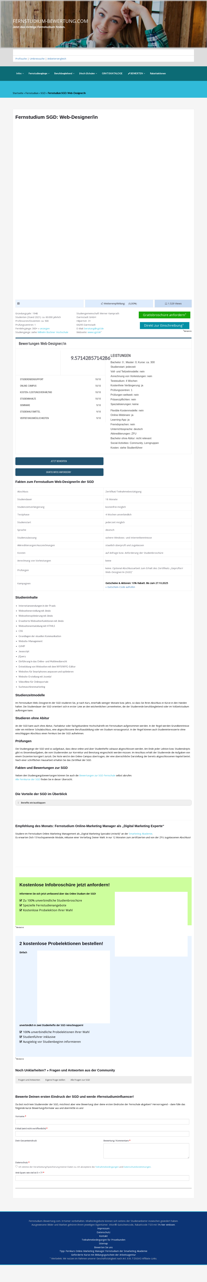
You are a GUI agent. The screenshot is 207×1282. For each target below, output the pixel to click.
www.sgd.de (95, 333)
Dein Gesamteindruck (26, 1156)
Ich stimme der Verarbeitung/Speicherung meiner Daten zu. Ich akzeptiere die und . (85, 1182)
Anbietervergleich (58, 59)
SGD (43, 93)
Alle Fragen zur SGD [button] (80, 1094)
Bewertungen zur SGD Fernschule (100, 784)
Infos (20, 74)
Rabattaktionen (158, 74)
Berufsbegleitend (64, 74)
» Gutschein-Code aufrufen (120, 592)
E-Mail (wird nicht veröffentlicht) (31, 1143)
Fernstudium (32, 93)
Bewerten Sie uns (103, 1263)
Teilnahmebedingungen (110, 1182)
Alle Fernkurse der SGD (28, 788)
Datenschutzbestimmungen (142, 1182)
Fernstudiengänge (39, 74)
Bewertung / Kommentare (118, 1156)
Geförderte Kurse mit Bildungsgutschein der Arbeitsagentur (103, 1271)
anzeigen (46, 329)
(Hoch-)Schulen (88, 74)
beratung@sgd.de (94, 329)
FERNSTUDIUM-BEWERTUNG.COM (51, 21)
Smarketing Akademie (144, 842)
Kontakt (103, 1252)
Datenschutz (22, 1177)
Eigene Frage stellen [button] (55, 1094)
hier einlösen (170, 1240)
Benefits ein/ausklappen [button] (31, 811)
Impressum (103, 1244)
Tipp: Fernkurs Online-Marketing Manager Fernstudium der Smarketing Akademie (103, 1267)
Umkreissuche (38, 59)
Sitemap (103, 1260)
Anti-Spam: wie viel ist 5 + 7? (30, 1188)
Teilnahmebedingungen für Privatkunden (103, 1256)
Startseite (18, 93)
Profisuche (21, 59)
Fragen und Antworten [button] (29, 1094)
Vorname (21, 1131)
